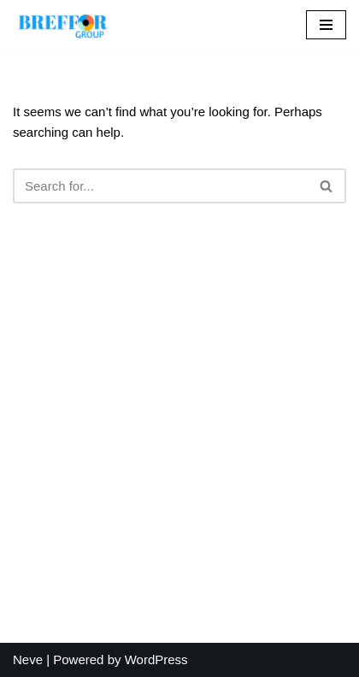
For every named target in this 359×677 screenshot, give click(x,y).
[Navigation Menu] (326, 24)
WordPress (156, 659)
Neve (28, 659)
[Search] (160, 185)
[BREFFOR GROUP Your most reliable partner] (64, 25)
